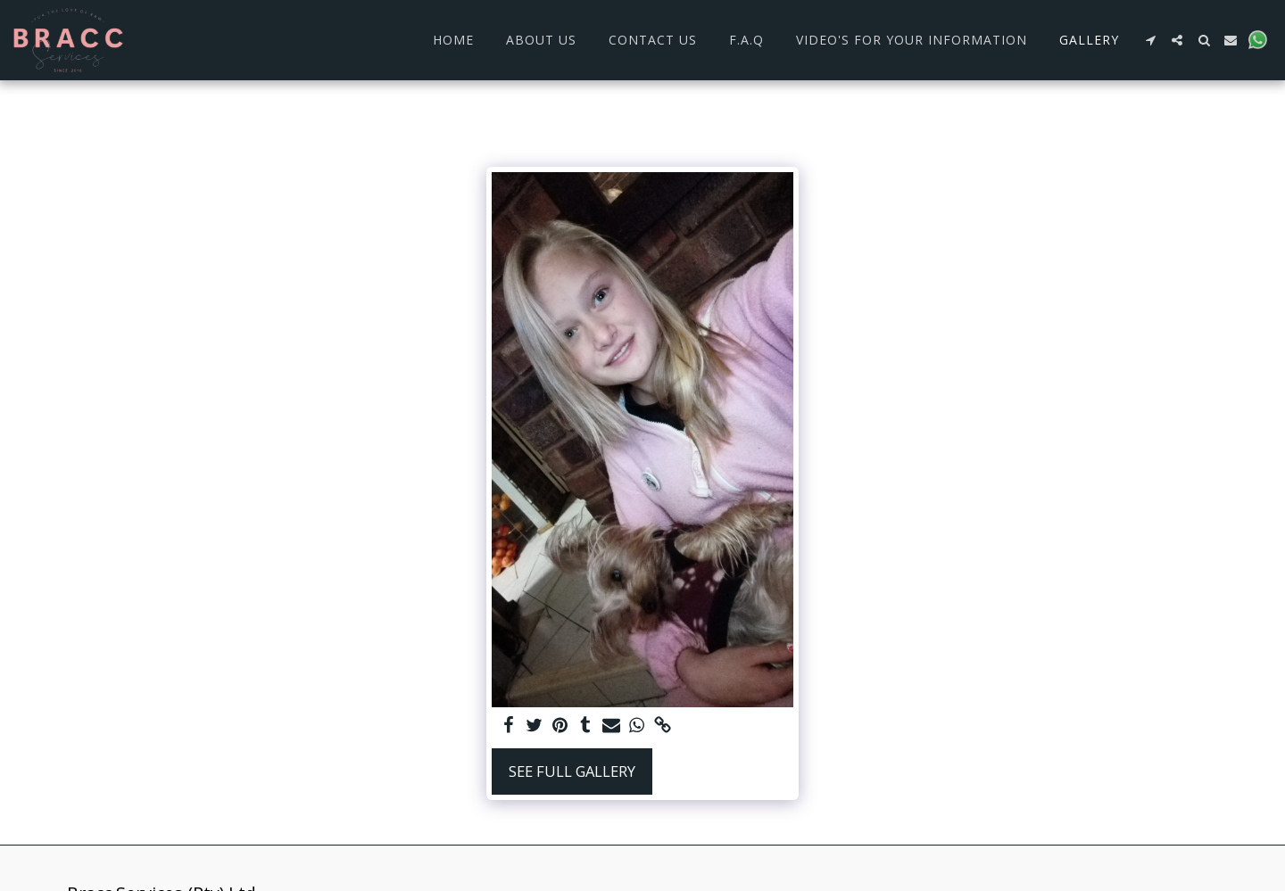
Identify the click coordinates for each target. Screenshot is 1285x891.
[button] (1150, 40)
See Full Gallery (572, 771)
